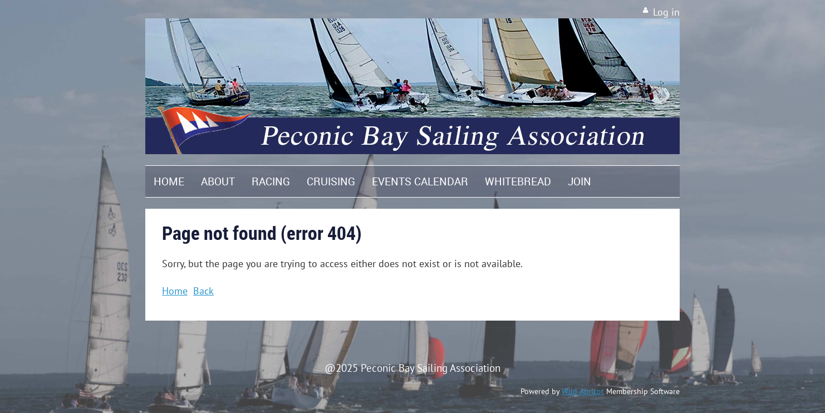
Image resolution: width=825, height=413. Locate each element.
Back (203, 290)
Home (175, 290)
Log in (666, 12)
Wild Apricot (583, 391)
